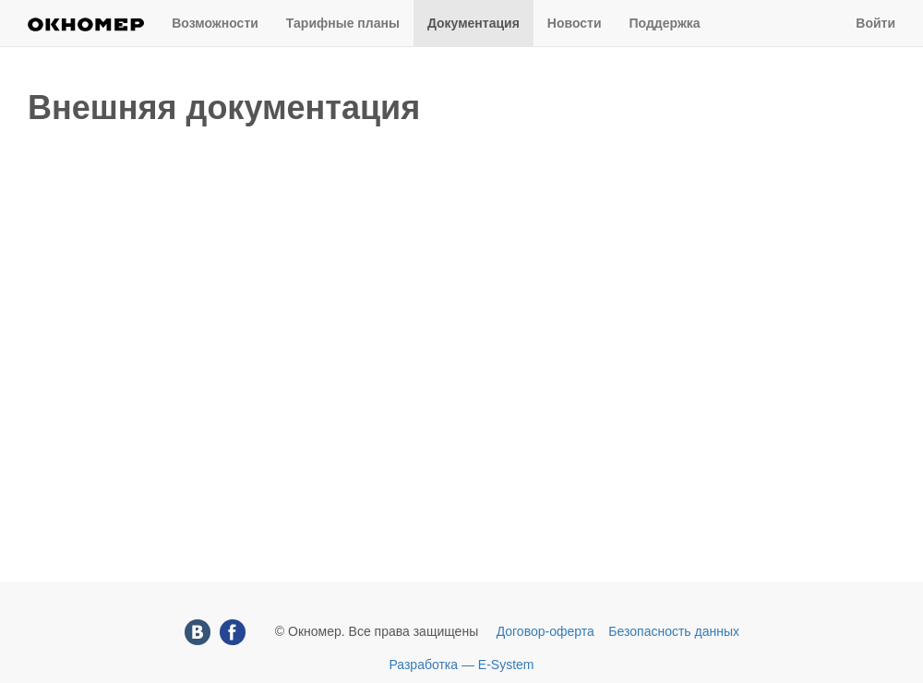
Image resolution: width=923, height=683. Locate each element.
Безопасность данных (673, 631)
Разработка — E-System (461, 664)
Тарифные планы (343, 23)
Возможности (215, 23)
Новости (574, 23)
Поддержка (665, 23)
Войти (875, 23)
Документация (473, 23)
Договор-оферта (545, 631)
